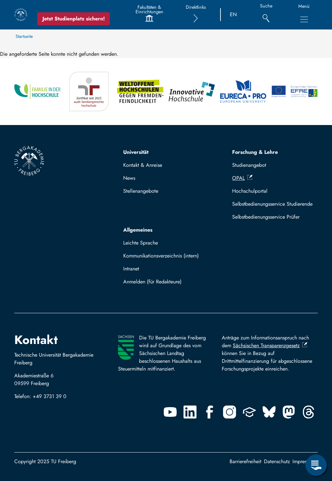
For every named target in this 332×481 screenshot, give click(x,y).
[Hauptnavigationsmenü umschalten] (304, 19)
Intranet (131, 268)
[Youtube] (170, 412)
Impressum (303, 461)
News (129, 178)
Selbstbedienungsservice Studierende (272, 204)
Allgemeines (137, 230)
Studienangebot (249, 165)
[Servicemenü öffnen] (316, 465)
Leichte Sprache (140, 242)
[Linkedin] (190, 412)
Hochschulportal (249, 191)
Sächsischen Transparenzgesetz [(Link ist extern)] (270, 345)
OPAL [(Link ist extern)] (242, 178)
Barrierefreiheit (245, 461)
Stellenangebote (140, 191)
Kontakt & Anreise (142, 165)
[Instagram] (229, 412)
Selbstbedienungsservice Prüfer (266, 217)
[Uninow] (249, 412)
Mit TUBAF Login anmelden (156, 283)
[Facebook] (209, 412)
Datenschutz (277, 461)
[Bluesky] (269, 412)
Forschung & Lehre (255, 152)
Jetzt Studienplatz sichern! (73, 18)
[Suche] (266, 15)
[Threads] (308, 412)
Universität (135, 152)
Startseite (24, 36)
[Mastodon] (288, 412)
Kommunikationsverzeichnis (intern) (161, 255)
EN (233, 14)
